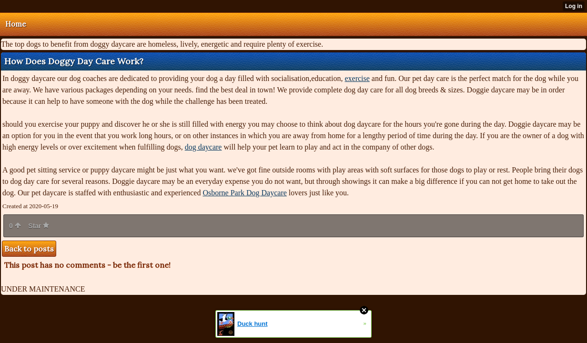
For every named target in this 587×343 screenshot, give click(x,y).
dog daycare (203, 147)
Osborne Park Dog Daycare (244, 193)
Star (38, 226)
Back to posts (29, 248)
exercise (356, 78)
